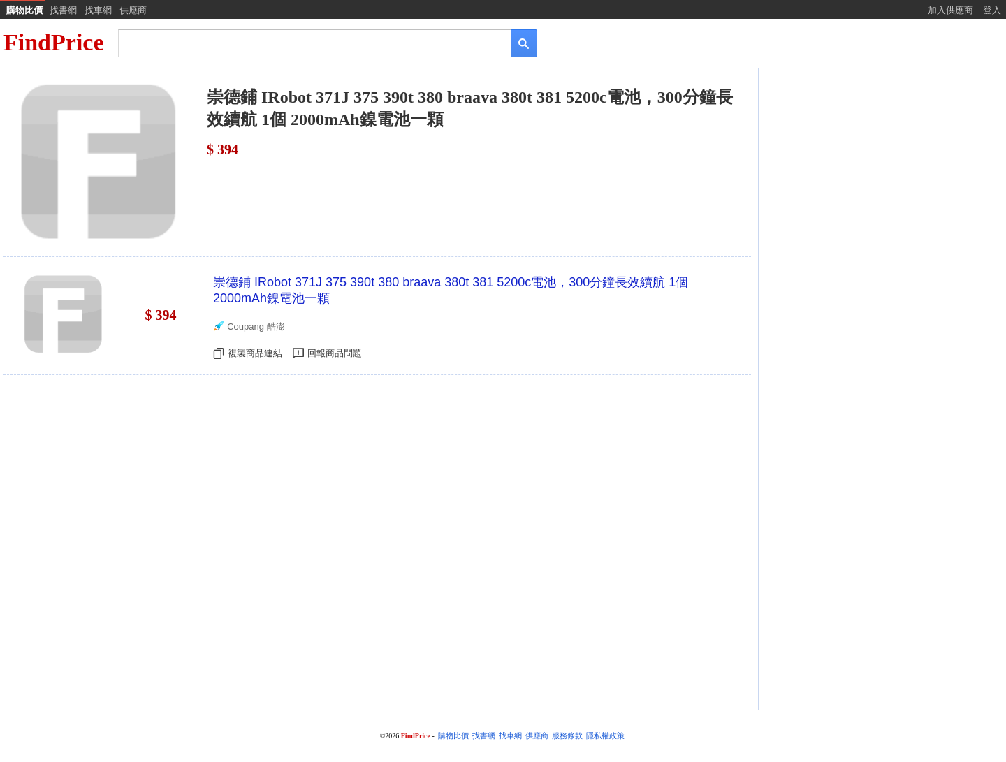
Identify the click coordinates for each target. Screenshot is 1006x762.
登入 (992, 10)
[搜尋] (305, 42)
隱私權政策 (605, 736)
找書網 (63, 10)
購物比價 (24, 10)
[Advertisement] (881, 179)
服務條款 (567, 736)
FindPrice (53, 42)
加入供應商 (950, 10)
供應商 (133, 10)
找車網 (98, 10)
